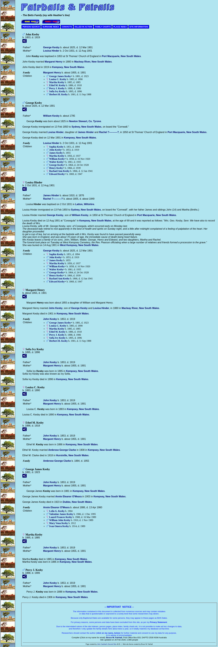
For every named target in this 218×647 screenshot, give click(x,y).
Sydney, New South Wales (86, 126)
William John (59, 520)
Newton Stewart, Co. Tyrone (85, 121)
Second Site (112, 644)
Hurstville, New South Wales (72, 455)
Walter (56, 162)
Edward (57, 174)
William (51, 116)
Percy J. (56, 88)
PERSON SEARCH (31, 27)
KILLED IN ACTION (83, 27)
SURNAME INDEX (50, 27)
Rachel (109, 132)
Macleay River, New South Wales (93, 61)
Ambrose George (62, 450)
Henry (56, 168)
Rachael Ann (59, 171)
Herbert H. (58, 94)
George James (60, 76)
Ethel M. (57, 85)
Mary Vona (58, 523)
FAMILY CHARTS (103, 27)
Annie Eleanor (68, 496)
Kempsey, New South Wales (68, 67)
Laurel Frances (60, 517)
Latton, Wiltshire (84, 204)
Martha (56, 82)
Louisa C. (57, 79)
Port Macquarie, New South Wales (121, 56)
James (86, 132)
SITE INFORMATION (138, 27)
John (55, 149)
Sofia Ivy (57, 91)
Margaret (53, 61)
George (51, 47)
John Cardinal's (102, 644)
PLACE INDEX (120, 27)
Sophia (56, 146)
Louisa (51, 50)
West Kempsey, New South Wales (79, 245)
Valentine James (61, 514)
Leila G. (57, 511)
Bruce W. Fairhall (114, 637)
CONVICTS (67, 27)
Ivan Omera (59, 526)
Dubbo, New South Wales (77, 502)
